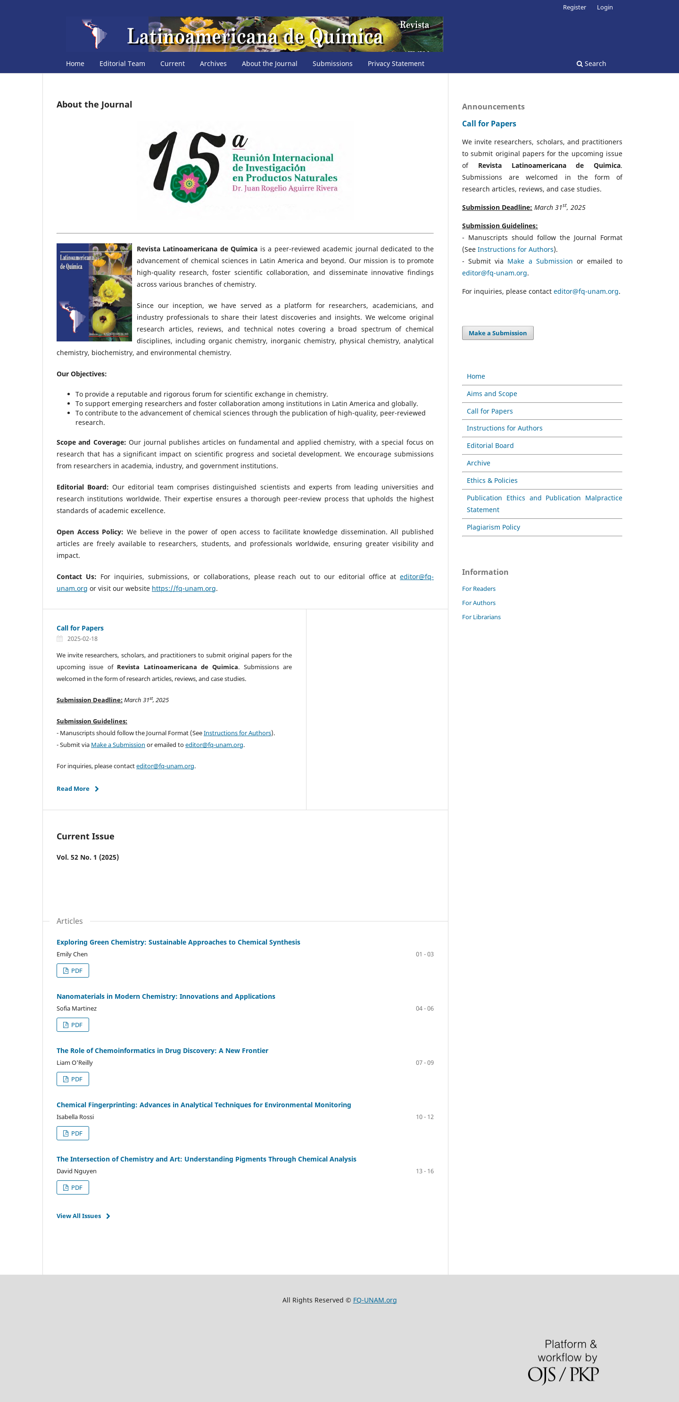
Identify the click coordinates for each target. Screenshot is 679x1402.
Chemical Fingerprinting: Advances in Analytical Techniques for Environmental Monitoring (204, 1104)
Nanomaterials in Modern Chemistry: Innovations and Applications (166, 996)
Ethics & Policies (492, 480)
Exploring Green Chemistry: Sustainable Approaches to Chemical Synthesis (178, 941)
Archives (213, 63)
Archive (478, 462)
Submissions (333, 63)
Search (591, 63)
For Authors (479, 602)
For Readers (479, 588)
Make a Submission (118, 744)
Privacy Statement (396, 63)
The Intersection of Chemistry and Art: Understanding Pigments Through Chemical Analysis (206, 1158)
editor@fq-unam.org (214, 744)
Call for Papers (80, 627)
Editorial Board (490, 445)
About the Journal (270, 63)
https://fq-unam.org (184, 588)
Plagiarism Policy (493, 527)
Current (172, 63)
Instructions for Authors (237, 733)
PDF (76, 970)
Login (605, 7)
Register (574, 7)
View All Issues (79, 1215)
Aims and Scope (492, 393)
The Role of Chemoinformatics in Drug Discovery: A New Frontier (162, 1050)
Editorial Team (122, 63)
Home (75, 63)
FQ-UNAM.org (375, 1299)
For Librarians (481, 617)
